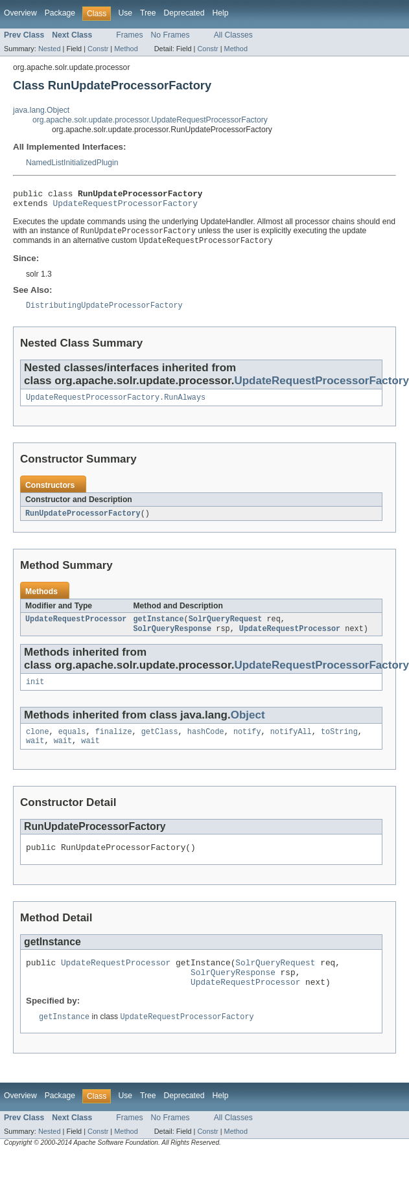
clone (37, 744)
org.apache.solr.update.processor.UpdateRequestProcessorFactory (150, 119)
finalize (113, 744)
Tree (148, 12)
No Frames (170, 35)
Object (248, 726)
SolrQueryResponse (172, 639)
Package (60, 12)
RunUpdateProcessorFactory (83, 521)
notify (247, 744)
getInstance (158, 628)
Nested (49, 48)
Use (125, 12)
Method (125, 48)
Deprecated (184, 12)
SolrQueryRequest (226, 628)
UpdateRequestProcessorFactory (125, 207)
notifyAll (291, 744)
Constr (98, 48)
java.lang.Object (41, 110)
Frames (129, 35)
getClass (159, 744)
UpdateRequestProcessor (75, 628)
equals (72, 744)
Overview (20, 12)
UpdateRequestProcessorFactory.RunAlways (115, 405)
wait (35, 755)
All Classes (233, 35)
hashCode (205, 744)
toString (339, 744)
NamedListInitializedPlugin (72, 162)
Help (220, 12)
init (35, 693)
